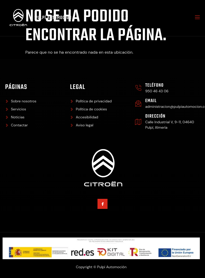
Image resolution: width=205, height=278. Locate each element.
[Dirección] (138, 122)
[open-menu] (197, 18)
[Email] (138, 103)
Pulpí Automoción (53, 18)
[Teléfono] (138, 88)
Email (151, 101)
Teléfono (154, 85)
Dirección (155, 116)
